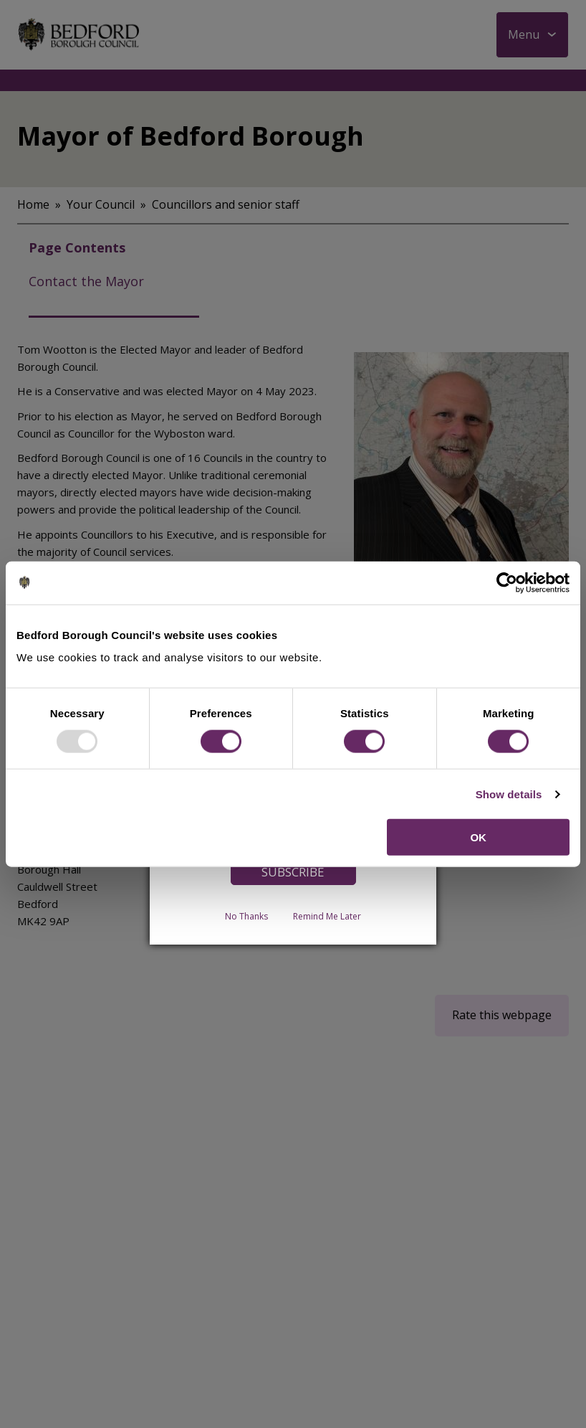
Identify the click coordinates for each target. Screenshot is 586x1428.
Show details (509, 794)
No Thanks (246, 916)
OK (478, 837)
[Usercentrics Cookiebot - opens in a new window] (507, 582)
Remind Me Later (327, 916)
